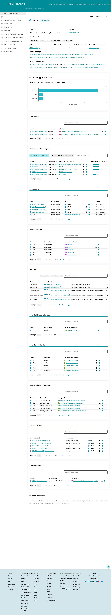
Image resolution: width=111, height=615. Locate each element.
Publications (12, 587)
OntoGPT (50, 595)
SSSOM (49, 586)
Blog (75, 581)
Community (105, 4)
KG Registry (63, 586)
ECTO (36, 600)
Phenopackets (51, 600)
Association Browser (25, 610)
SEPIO (36, 598)
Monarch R (25, 584)
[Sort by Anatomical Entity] (78, 242)
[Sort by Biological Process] (71, 398)
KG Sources (24, 603)
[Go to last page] (63, 179)
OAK (48, 589)
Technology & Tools (81, 4)
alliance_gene (94, 48)
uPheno (36, 581)
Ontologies (70, 4)
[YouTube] (99, 581)
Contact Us (12, 584)
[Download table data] (68, 139)
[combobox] (55, 8)
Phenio (36, 587)
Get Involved (77, 576)
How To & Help (25, 590)
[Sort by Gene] (35, 129)
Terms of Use (25, 595)
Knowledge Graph (60, 4)
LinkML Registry (65, 589)
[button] (95, 164)
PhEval (49, 581)
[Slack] (88, 581)
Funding (10, 590)
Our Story (11, 576)
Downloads (24, 576)
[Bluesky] (102, 581)
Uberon (36, 579)
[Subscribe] (86, 581)
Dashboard (24, 606)
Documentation (26, 592)
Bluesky (76, 590)
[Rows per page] (39, 138)
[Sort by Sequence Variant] (43, 438)
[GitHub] (94, 581)
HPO (35, 584)
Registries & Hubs (95, 4)
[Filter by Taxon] (62, 155)
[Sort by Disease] (66, 129)
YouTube (76, 587)
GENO (36, 595)
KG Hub (62, 583)
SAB (9, 581)
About (51, 4)
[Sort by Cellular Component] (79, 357)
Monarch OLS (64, 576)
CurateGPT (50, 597)
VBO (35, 592)
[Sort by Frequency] (99, 161)
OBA (35, 590)
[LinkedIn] (97, 581)
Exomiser (50, 578)
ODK (48, 592)
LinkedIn (76, 584)
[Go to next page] (60, 179)
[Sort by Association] (57, 129)
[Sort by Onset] (106, 161)
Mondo (36, 576)
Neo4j (23, 581)
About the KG (25, 600)
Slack (75, 579)
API (23, 579)
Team (10, 579)
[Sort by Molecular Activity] (78, 327)
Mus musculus (74, 33)
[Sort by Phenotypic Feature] (73, 161)
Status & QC (25, 587)
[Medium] (91, 581)
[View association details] (105, 132)
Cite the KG (25, 598)
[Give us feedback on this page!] (108, 567)
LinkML (49, 584)
